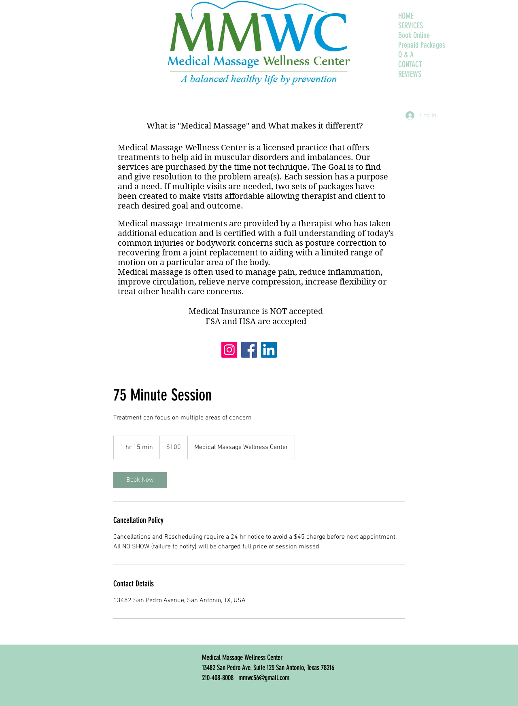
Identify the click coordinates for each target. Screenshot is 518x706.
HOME (406, 16)
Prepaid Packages (421, 45)
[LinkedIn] (269, 350)
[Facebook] (249, 350)
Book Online (414, 35)
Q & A (406, 54)
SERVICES (410, 25)
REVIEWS (409, 74)
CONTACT (410, 64)
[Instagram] (229, 350)
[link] (140, 480)
